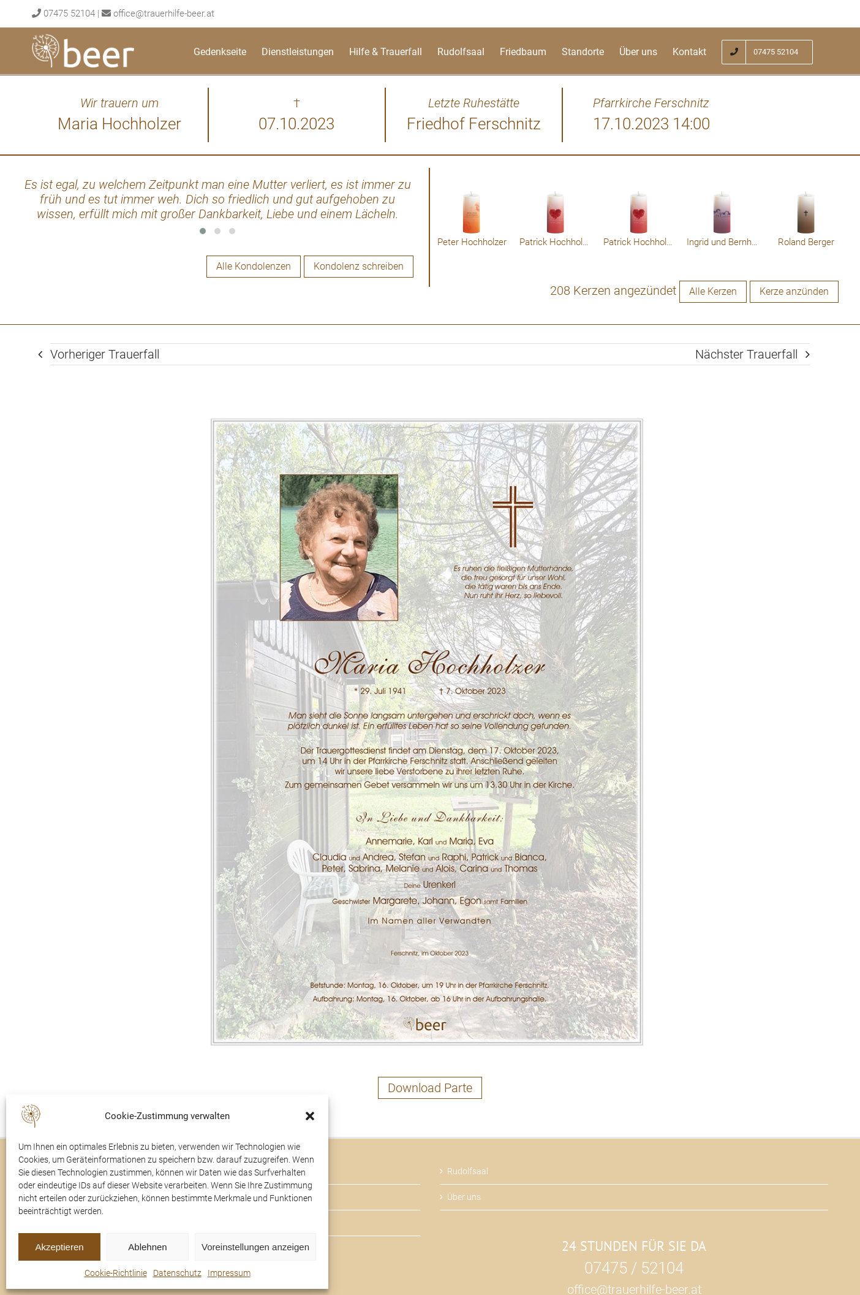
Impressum (229, 1273)
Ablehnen (147, 1247)
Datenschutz (177, 1273)
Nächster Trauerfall (746, 354)
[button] (310, 1116)
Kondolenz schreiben (359, 266)
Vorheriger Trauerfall (104, 354)
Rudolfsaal (467, 1171)
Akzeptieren (59, 1247)
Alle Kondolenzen (253, 266)
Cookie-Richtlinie (116, 1273)
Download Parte (430, 1087)
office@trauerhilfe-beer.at (163, 13)
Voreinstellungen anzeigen (255, 1247)
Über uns (464, 1197)
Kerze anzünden (794, 291)
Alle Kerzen (713, 291)
